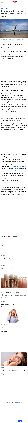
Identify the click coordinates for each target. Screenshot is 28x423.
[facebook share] (2, 236)
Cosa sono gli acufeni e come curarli (10, 327)
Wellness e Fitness (5, 8)
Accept (20, 421)
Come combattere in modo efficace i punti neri (13, 370)
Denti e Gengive (4, 289)
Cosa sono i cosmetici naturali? (9, 268)
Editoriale (3, 255)
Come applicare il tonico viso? (9, 304)
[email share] (6, 236)
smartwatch (3, 247)
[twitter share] (4, 236)
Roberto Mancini (4, 241)
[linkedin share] (11, 236)
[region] (14, 70)
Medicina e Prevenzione (6, 324)
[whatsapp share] (14, 236)
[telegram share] (18, 236)
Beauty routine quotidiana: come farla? (11, 258)
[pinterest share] (9, 236)
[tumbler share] (16, 236)
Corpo (2, 367)
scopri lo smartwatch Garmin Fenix (18, 166)
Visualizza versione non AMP (19, 402)
